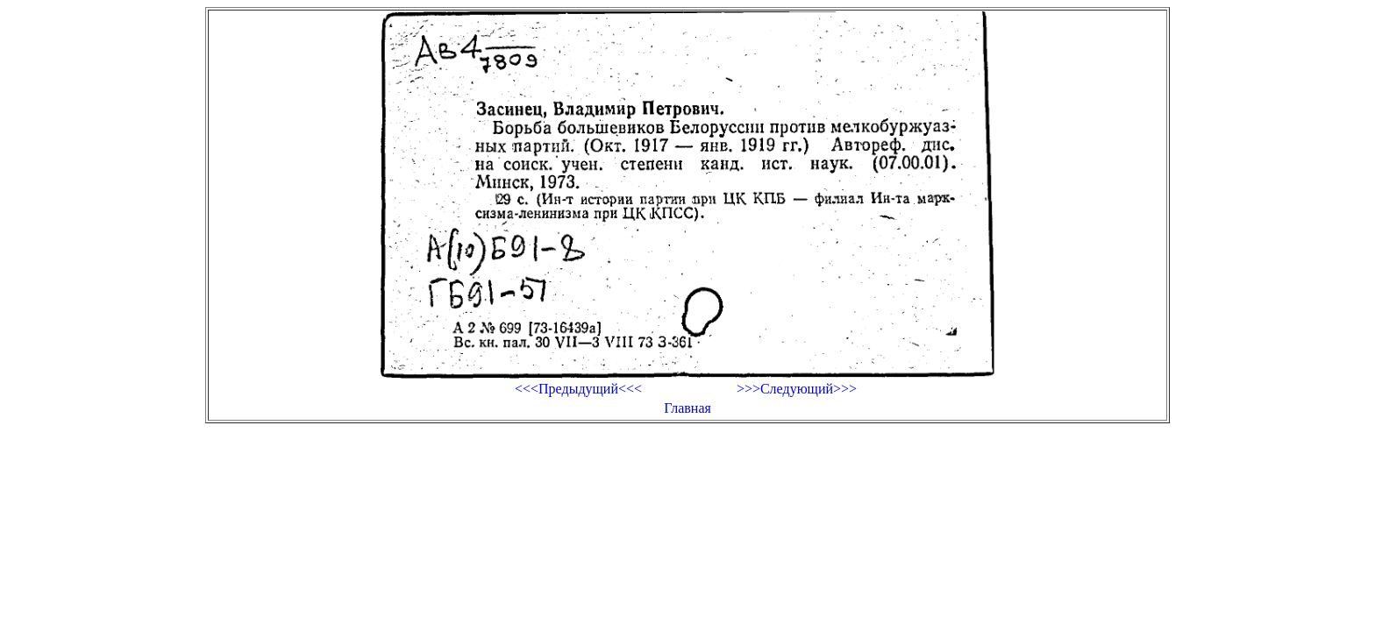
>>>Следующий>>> (797, 388)
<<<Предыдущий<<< (578, 388)
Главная (687, 408)
